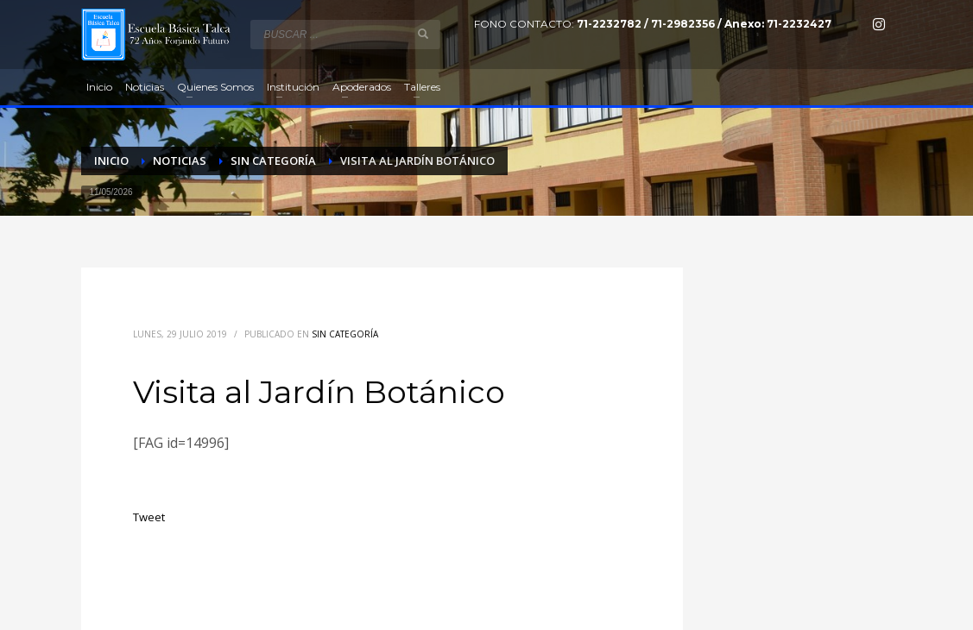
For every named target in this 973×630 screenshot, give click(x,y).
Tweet (149, 517)
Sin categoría (345, 334)
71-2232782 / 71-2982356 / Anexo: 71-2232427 (704, 23)
